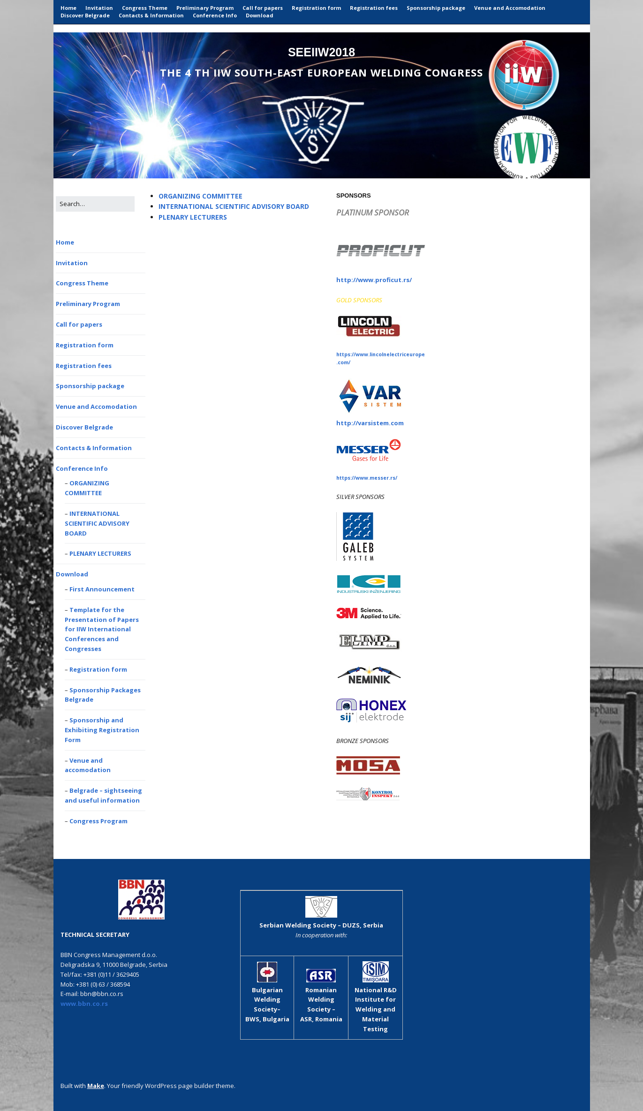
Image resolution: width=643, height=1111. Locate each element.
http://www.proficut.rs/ (374, 280)
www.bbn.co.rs (84, 1003)
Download (259, 15)
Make (95, 1085)
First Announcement (102, 589)
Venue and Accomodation (509, 7)
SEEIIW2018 (321, 52)
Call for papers (262, 7)
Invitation (99, 7)
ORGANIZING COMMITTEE (200, 196)
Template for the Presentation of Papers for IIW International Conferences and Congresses (102, 629)
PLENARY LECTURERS (100, 553)
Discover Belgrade (85, 15)
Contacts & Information (151, 15)
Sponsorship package (436, 7)
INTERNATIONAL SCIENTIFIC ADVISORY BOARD (97, 523)
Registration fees (374, 7)
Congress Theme (144, 7)
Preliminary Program (205, 7)
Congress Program (98, 821)
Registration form (316, 7)
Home (68, 7)
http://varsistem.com (370, 423)
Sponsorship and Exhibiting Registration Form (102, 730)
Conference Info (215, 15)
